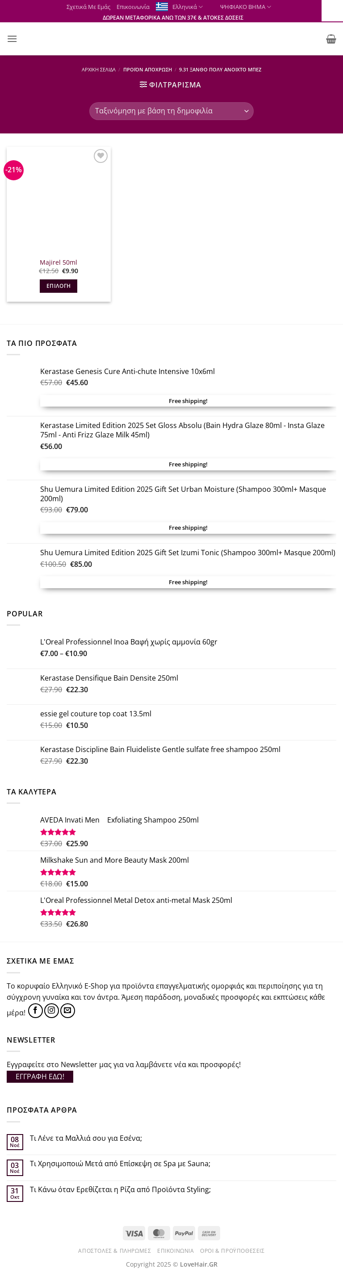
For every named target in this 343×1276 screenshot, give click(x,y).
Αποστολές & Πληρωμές (114, 1251)
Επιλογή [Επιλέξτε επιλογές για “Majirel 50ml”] (58, 286)
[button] (12, 39)
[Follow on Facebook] (35, 1010)
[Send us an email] (67, 1010)
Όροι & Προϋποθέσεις (232, 1251)
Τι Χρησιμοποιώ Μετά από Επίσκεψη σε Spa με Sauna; (120, 1164)
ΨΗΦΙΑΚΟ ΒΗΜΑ (240, 6)
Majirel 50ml (58, 262)
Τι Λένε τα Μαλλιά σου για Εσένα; (86, 1138)
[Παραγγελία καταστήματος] (171, 111)
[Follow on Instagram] (51, 1010)
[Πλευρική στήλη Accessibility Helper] (332, 10)
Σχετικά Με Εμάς (88, 7)
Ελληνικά (187, 7)
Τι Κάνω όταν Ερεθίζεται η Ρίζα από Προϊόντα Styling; (120, 1189)
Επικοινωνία (133, 7)
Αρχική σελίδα (99, 69)
